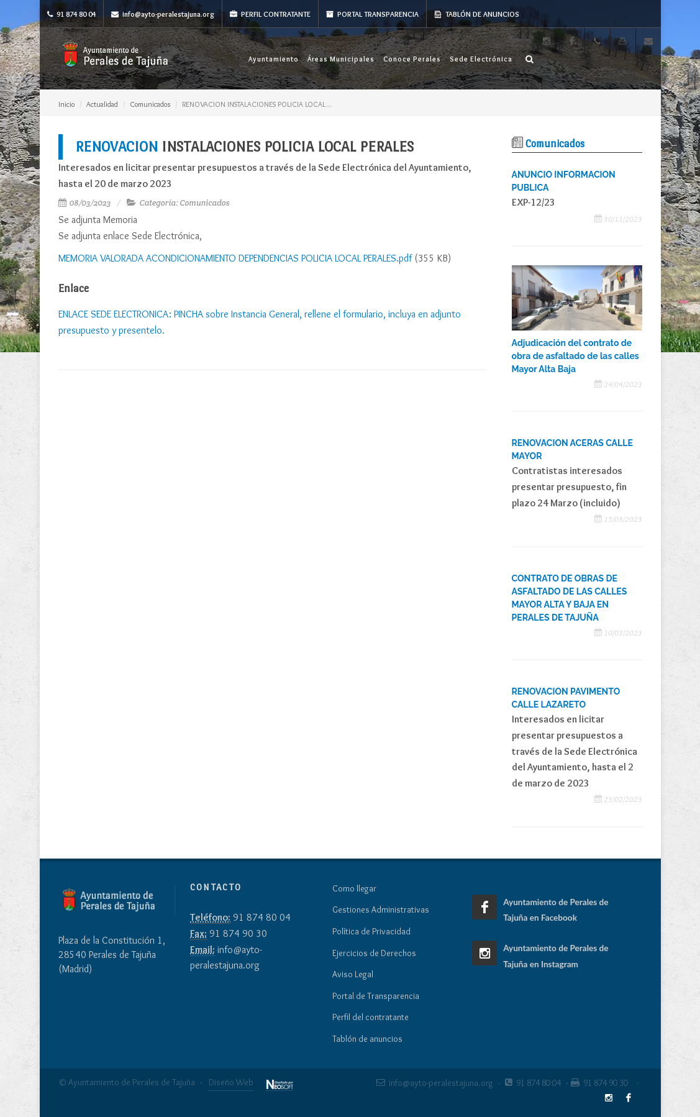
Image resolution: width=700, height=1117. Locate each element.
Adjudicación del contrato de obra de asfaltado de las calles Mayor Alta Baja (575, 356)
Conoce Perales (412, 59)
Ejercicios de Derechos (374, 953)
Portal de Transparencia (375, 995)
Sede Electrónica (481, 59)
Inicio (66, 104)
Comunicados (150, 104)
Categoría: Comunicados (184, 203)
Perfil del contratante (370, 1017)
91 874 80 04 (71, 14)
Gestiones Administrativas (380, 909)
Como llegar (354, 888)
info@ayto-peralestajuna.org (162, 14)
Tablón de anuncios (476, 14)
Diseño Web (231, 1082)
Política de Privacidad (371, 931)
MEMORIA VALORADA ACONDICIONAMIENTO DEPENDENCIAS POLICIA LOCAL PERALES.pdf (235, 258)
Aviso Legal (352, 974)
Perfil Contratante (270, 14)
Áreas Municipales (341, 59)
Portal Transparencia (372, 14)
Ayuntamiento (273, 59)
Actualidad (102, 104)
